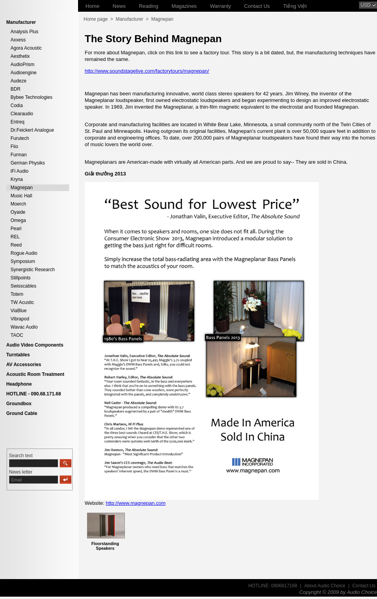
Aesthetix (20, 56)
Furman (19, 154)
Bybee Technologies (31, 97)
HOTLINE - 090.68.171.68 (33, 394)
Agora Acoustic (26, 48)
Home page (96, 19)
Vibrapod (20, 319)
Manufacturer (129, 19)
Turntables (18, 355)
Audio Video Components (34, 345)
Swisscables (23, 286)
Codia (17, 105)
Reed (16, 245)
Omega (18, 220)
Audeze (19, 81)
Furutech (20, 138)
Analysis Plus (24, 31)
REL (15, 237)
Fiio (14, 146)
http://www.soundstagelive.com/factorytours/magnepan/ (147, 71)
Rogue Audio (24, 253)
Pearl (16, 228)
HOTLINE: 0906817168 (272, 585)
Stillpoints (20, 278)
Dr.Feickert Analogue (32, 130)
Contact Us (363, 585)
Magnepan (22, 187)
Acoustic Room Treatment (35, 374)
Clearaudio (22, 113)
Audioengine (24, 72)
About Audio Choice (324, 585)
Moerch (18, 204)
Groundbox (19, 403)
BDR (15, 89)
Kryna (17, 179)
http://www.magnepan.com (135, 503)
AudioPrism (22, 64)
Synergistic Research (33, 269)
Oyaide (18, 212)
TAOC (17, 335)
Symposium (23, 261)
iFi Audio (19, 171)
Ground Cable (21, 413)
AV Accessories (23, 364)
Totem (17, 294)
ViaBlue (19, 310)
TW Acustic (22, 302)
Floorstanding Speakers (105, 546)
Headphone (19, 384)
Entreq (17, 122)
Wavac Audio (24, 327)
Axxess (18, 40)
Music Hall (21, 195)
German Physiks (28, 163)
